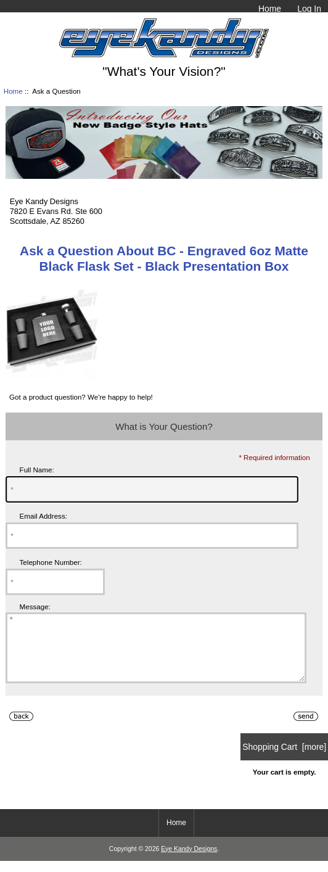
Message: (35, 607)
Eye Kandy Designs (189, 861)
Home (269, 9)
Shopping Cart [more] (284, 760)
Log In (309, 9)
